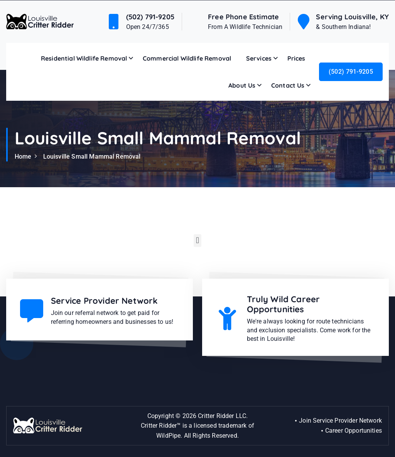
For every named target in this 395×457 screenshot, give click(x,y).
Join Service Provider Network (340, 420)
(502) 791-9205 (150, 16)
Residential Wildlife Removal (84, 58)
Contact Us (288, 85)
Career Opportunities (353, 430)
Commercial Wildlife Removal (187, 58)
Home (23, 156)
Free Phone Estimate (243, 16)
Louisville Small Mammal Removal (92, 156)
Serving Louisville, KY (352, 16)
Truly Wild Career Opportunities (283, 304)
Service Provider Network (104, 300)
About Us (241, 85)
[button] (197, 242)
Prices (296, 58)
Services (259, 58)
